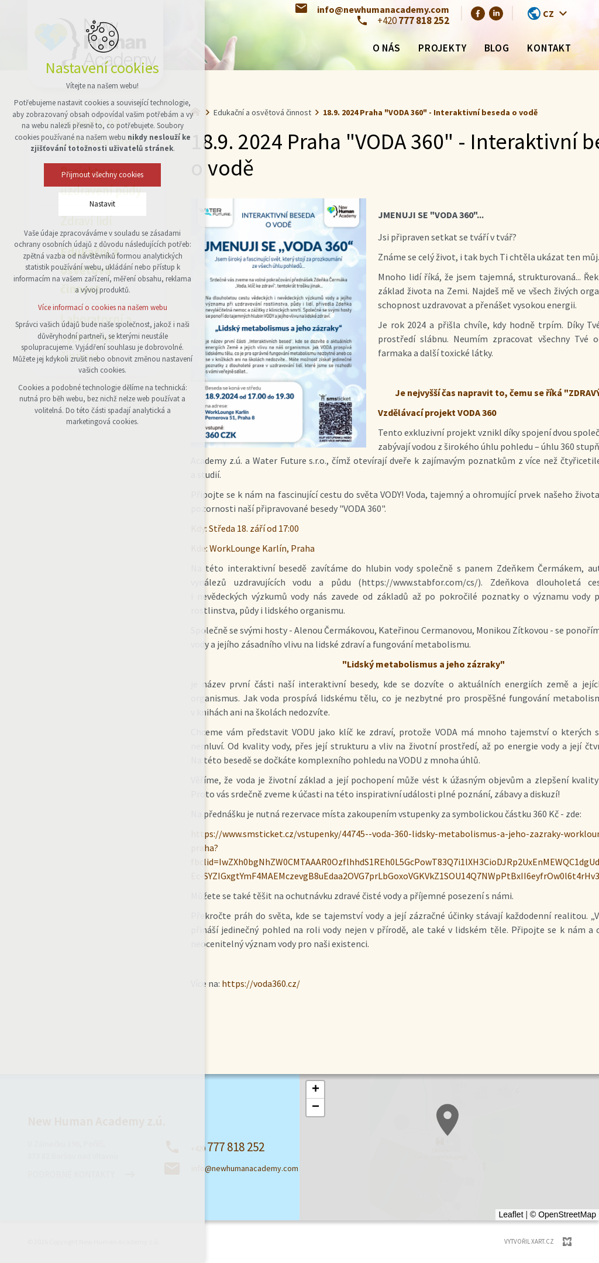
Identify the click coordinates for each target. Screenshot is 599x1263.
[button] (315, 1090)
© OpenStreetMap (563, 1214)
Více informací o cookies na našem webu (102, 307)
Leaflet (510, 1214)
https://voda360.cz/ (261, 983)
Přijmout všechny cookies (102, 175)
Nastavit (102, 204)
